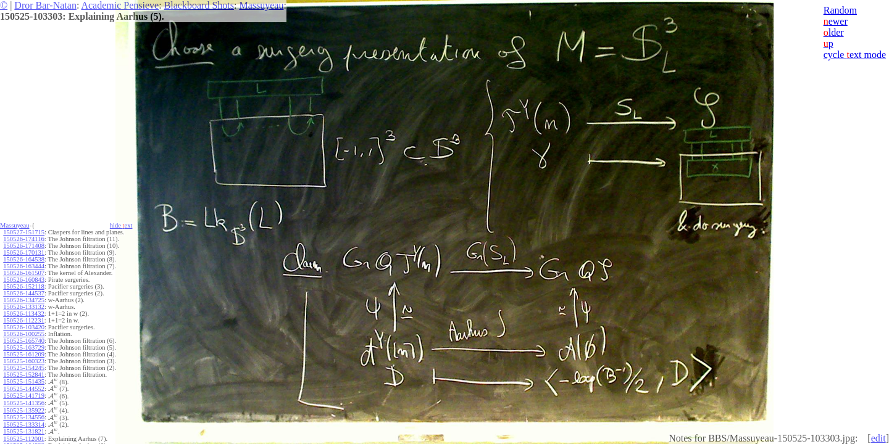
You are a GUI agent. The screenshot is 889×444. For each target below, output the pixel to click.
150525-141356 (23, 403)
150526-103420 (23, 327)
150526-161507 (23, 272)
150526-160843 (23, 279)
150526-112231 (23, 320)
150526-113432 (23, 313)
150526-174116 (23, 239)
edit (878, 438)
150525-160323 (23, 361)
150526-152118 (23, 286)
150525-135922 (23, 410)
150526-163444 (23, 266)
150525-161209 (23, 354)
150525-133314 (23, 424)
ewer (836, 21)
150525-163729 (23, 347)
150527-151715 (23, 232)
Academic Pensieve (120, 5)
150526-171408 (23, 245)
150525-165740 (23, 340)
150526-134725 (23, 300)
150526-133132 (23, 306)
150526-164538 (23, 259)
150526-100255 (23, 334)
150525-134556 (23, 417)
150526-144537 (23, 293)
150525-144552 (23, 388)
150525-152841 (23, 374)
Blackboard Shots (199, 5)
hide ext (121, 225)
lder (834, 32)
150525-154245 (23, 367)
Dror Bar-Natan (45, 5)
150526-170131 (23, 252)
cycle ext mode (855, 54)
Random (840, 10)
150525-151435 (23, 381)
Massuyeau (261, 5)
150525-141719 (23, 395)
